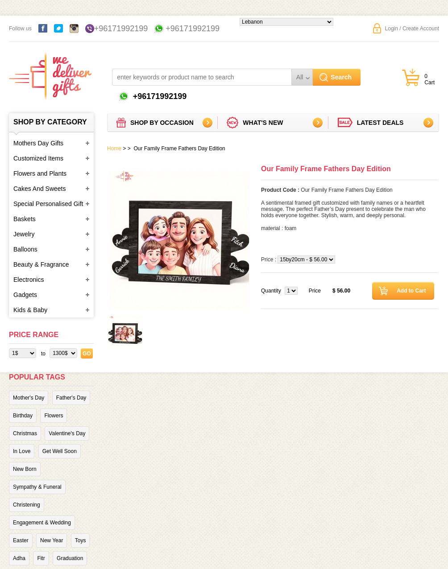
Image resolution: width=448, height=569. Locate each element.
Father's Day (71, 398)
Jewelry (23, 234)
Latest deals (380, 122)
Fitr (41, 558)
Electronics (28, 279)
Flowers (53, 415)
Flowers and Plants (39, 173)
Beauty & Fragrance (41, 264)
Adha (19, 558)
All (299, 77)
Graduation (70, 558)
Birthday (23, 415)
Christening (26, 505)
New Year (51, 540)
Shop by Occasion (162, 122)
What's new (263, 122)
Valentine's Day (67, 433)
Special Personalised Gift (48, 203)
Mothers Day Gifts (38, 143)
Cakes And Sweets (39, 188)
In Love (21, 451)
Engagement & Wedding (42, 523)
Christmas (25, 433)
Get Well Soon (59, 451)
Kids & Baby (30, 309)
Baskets (24, 219)
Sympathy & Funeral (37, 487)
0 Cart (429, 79)
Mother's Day (28, 398)
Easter (21, 540)
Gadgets (25, 294)
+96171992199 (121, 28)
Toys (80, 540)
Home (114, 148)
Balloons (25, 249)
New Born (25, 469)
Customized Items (38, 158)
